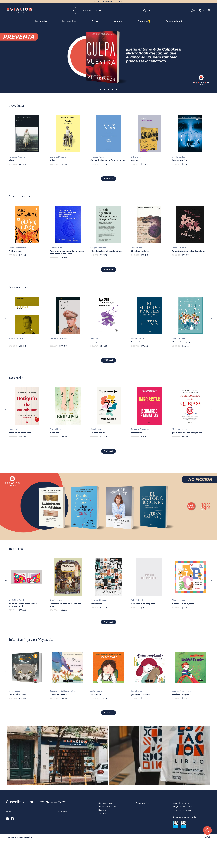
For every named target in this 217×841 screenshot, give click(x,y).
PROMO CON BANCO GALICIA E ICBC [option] (108, 2)
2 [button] (104, 89)
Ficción (95, 21)
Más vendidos (69, 21)
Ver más (108, 178)
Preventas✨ (144, 21)
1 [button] (100, 89)
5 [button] (117, 89)
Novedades (41, 21)
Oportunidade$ (174, 21)
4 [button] (113, 89)
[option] (108, 59)
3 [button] (109, 89)
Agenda (118, 21)
